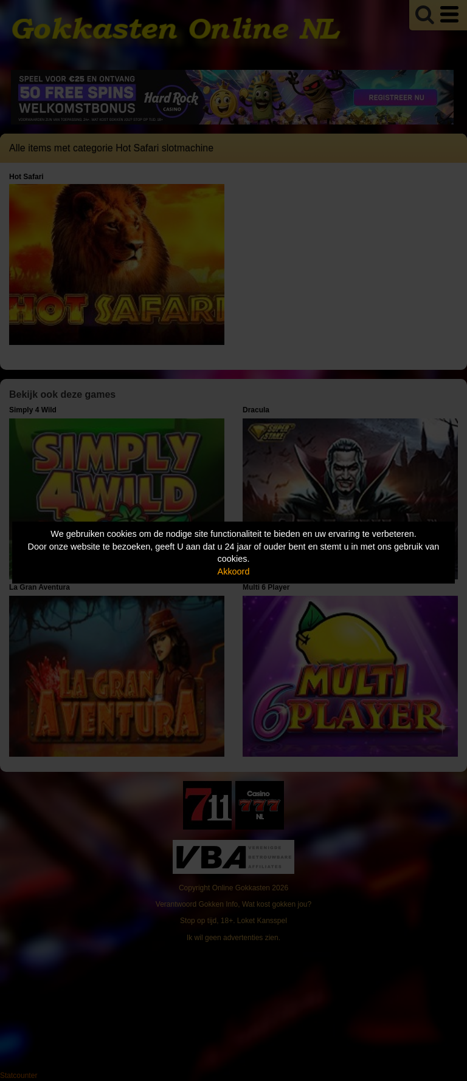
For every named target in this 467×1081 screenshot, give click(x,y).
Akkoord (234, 571)
